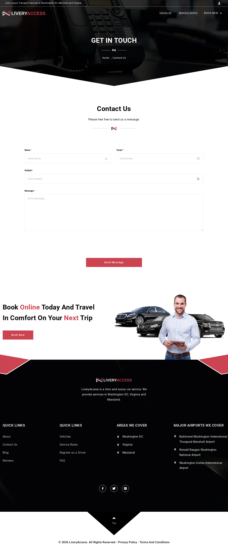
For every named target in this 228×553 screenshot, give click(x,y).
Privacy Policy (127, 542)
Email (120, 150)
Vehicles (65, 436)
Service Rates (69, 444)
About (7, 436)
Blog (6, 452)
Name (28, 150)
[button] (219, 2)
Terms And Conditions (155, 542)
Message (30, 191)
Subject (28, 170)
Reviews (8, 460)
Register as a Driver (73, 452)
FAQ (62, 460)
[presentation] (52, 244)
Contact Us (10, 444)
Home (105, 57)
